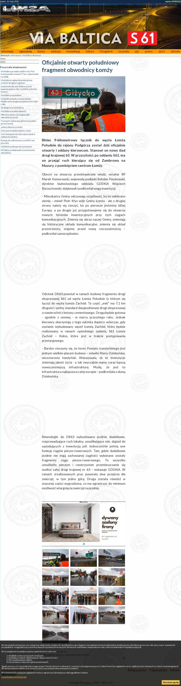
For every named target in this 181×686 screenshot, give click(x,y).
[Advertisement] (83, 264)
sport (162, 51)
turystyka (123, 51)
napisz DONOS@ (173, 1)
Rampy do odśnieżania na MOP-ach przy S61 (18, 141)
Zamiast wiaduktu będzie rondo (16, 130)
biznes (41, 51)
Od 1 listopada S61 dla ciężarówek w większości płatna (18, 135)
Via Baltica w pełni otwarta (13, 111)
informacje (7, 51)
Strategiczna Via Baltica (12, 107)
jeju (137, 51)
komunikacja (73, 51)
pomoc (149, 51)
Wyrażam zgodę (171, 682)
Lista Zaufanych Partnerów (14, 677)
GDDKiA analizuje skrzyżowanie (16, 146)
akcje (3, 61)
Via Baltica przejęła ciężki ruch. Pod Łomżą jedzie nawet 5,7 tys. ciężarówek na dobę (19, 74)
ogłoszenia (25, 51)
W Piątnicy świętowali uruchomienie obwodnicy (18, 151)
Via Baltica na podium (11, 95)
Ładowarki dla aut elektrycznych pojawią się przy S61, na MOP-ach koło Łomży (19, 89)
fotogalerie (106, 51)
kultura (90, 51)
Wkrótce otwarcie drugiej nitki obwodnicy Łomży (15, 116)
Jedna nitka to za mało (11, 127)
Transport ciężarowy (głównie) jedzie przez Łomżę (18, 122)
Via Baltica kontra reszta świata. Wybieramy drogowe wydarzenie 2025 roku (19, 101)
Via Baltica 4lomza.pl (32, 55)
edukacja (56, 51)
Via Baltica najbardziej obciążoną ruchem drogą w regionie (16, 81)
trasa (3, 58)
